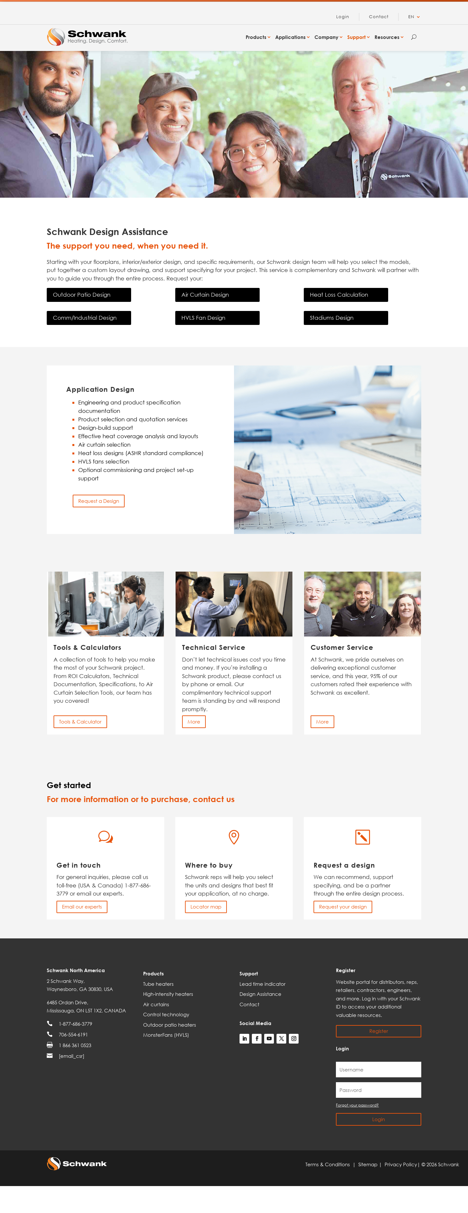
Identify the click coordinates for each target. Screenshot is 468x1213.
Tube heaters (158, 984)
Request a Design (98, 501)
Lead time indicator (263, 984)
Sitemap (368, 1164)
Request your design (343, 906)
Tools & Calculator (80, 721)
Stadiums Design (331, 317)
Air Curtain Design (205, 294)
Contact (378, 17)
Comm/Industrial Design (85, 317)
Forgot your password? (357, 1105)
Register (378, 1031)
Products (256, 37)
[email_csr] (71, 1056)
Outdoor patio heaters (169, 1024)
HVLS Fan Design (203, 317)
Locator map (206, 906)
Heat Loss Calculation (339, 294)
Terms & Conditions (328, 1164)
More (194, 721)
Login (342, 17)
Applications (290, 37)
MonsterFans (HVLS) (166, 1035)
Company (326, 37)
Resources (387, 37)
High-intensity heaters (168, 994)
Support (356, 37)
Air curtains (156, 1004)
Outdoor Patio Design (81, 294)
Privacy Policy (401, 1164)
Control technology (166, 1014)
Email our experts (82, 906)
